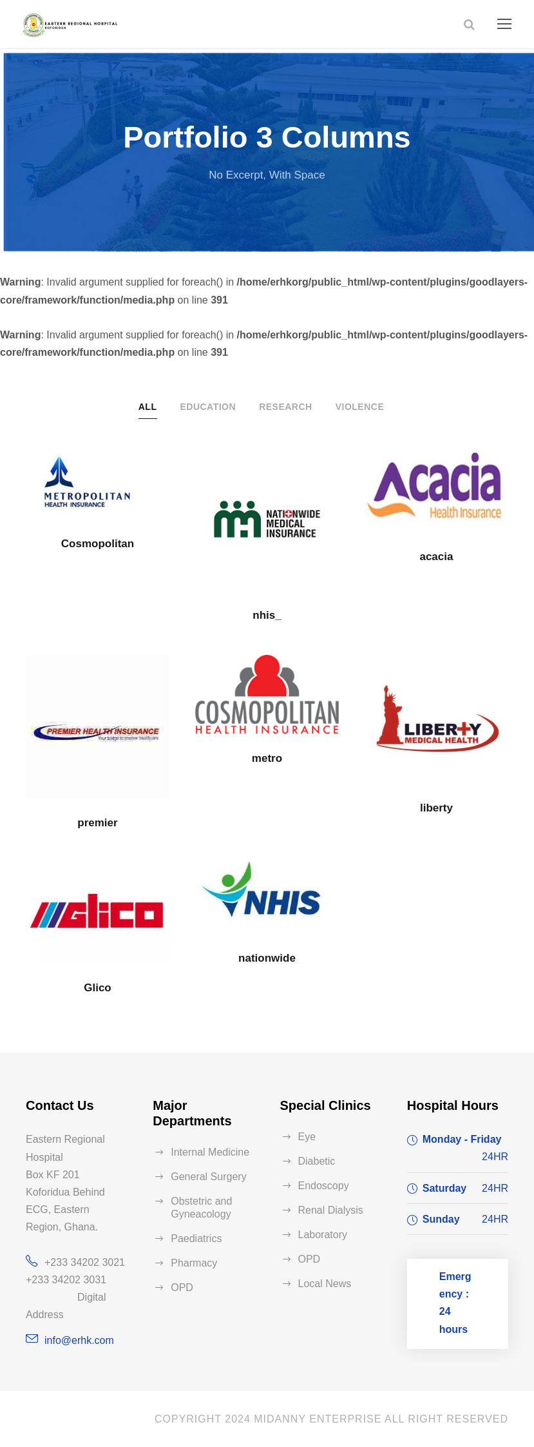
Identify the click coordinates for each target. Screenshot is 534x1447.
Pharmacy (194, 1263)
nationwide (267, 958)
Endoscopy (323, 1185)
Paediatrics (196, 1238)
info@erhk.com (79, 1340)
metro (267, 758)
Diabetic (317, 1161)
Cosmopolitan (97, 544)
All (147, 407)
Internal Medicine (210, 1152)
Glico (97, 988)
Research (285, 407)
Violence (360, 407)
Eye (307, 1136)
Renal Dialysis (330, 1210)
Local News (325, 1283)
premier (97, 823)
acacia (436, 556)
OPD (182, 1287)
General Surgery (208, 1176)
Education (208, 407)
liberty (436, 808)
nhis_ (267, 615)
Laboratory (323, 1234)
